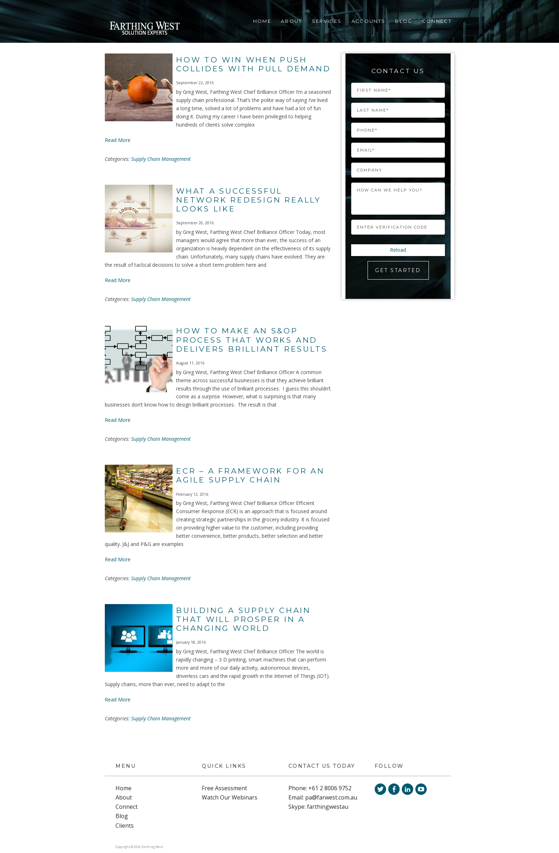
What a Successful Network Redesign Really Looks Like (248, 200)
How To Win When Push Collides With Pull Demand (253, 64)
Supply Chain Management (161, 158)
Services (327, 21)
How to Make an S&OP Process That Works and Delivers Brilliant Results (251, 339)
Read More (117, 140)
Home (262, 21)
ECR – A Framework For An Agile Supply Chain (250, 475)
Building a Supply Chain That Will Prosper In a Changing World (243, 619)
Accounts (369, 21)
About (291, 21)
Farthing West (144, 29)
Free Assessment (224, 788)
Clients (125, 825)
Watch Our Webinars (229, 797)
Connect (437, 21)
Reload (398, 249)
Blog (403, 21)
